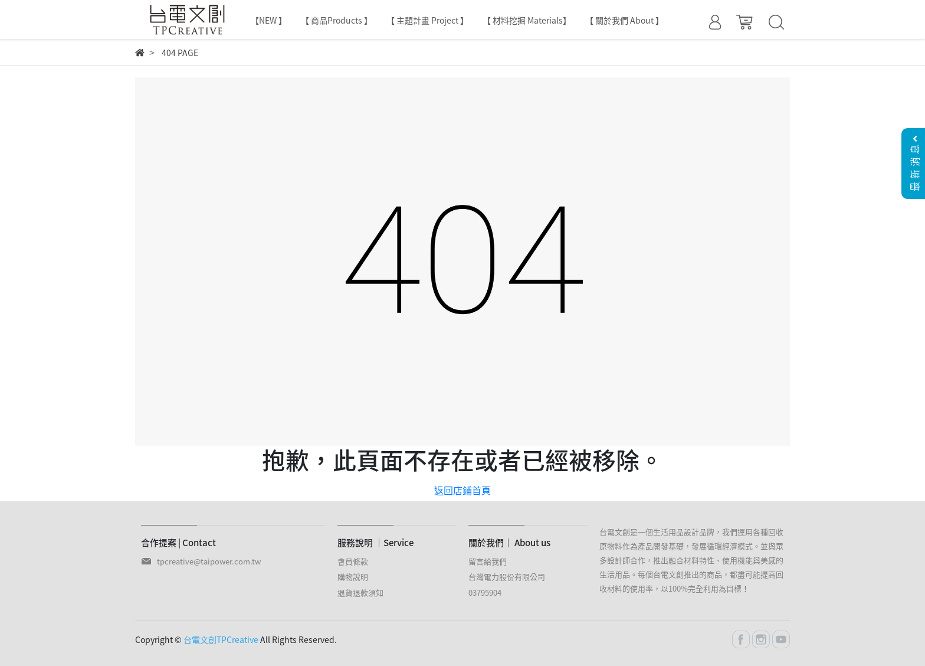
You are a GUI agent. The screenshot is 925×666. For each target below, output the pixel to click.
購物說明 (352, 576)
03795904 (484, 592)
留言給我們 (487, 561)
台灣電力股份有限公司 (506, 576)
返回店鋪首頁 (462, 490)
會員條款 (352, 561)
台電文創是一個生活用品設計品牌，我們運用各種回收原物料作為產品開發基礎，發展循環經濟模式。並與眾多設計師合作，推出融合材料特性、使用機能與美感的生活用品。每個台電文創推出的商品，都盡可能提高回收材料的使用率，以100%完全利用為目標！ (691, 560)
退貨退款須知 (360, 592)
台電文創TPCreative (220, 639)
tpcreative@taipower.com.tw (209, 561)
